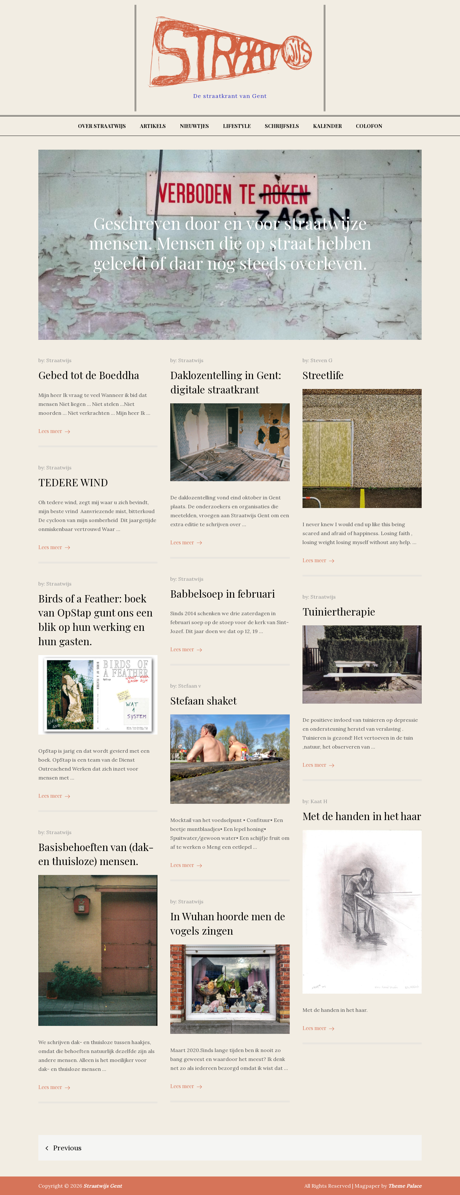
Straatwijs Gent (102, 1186)
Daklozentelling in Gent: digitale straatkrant (225, 382)
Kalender (327, 126)
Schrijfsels (282, 126)
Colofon (369, 126)
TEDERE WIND (73, 482)
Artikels (153, 126)
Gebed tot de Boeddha (88, 375)
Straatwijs (59, 360)
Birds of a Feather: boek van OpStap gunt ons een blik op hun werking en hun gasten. (95, 619)
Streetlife (323, 375)
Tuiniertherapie (339, 611)
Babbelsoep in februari (222, 593)
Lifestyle (237, 126)
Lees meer (54, 431)
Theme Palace (405, 1186)
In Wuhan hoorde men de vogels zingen (227, 923)
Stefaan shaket (203, 700)
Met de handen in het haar (362, 816)
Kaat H (318, 801)
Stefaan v (189, 686)
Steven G (321, 360)
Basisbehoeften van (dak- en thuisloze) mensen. (96, 854)
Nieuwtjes (194, 126)
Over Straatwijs (102, 126)
